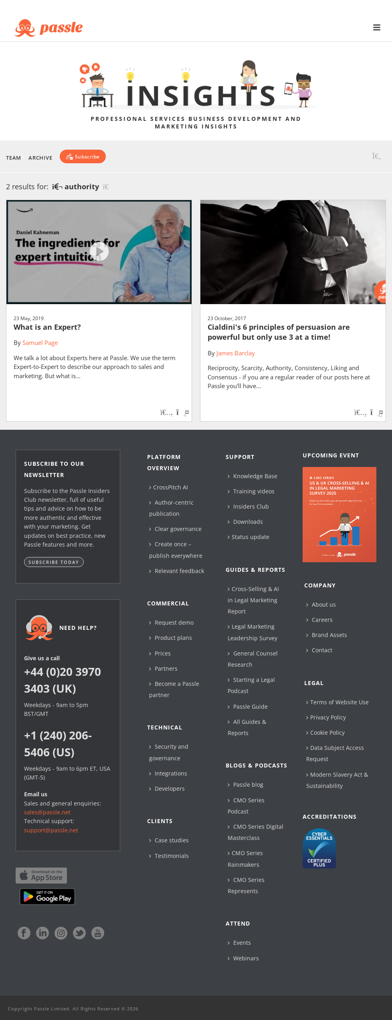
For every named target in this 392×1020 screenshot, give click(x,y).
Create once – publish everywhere (175, 549)
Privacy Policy (326, 717)
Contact (319, 650)
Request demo (171, 622)
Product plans (170, 637)
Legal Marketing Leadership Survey (252, 632)
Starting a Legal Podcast (251, 685)
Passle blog (245, 784)
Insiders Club (248, 506)
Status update (248, 537)
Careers (319, 619)
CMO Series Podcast (246, 805)
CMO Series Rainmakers (245, 858)
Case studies (169, 840)
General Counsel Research (253, 658)
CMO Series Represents (246, 885)
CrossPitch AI (168, 487)
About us (321, 604)
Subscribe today (53, 562)
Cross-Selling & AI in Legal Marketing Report (253, 600)
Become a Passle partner (174, 689)
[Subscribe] (83, 156)
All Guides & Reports (247, 727)
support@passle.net (51, 830)
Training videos (251, 491)
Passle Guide (248, 706)
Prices (160, 653)
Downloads (245, 521)
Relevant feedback (176, 571)
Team (13, 157)
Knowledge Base (252, 476)
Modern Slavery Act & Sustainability (337, 780)
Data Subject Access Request (335, 753)
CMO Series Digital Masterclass (255, 832)
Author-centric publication (171, 508)
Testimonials (169, 856)
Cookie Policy (325, 732)
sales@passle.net (47, 812)
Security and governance (168, 752)
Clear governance (175, 529)
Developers (167, 788)
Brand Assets (326, 635)
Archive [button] (40, 157)
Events (239, 942)
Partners (163, 668)
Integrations (168, 773)
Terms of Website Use (337, 702)
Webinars (243, 958)
